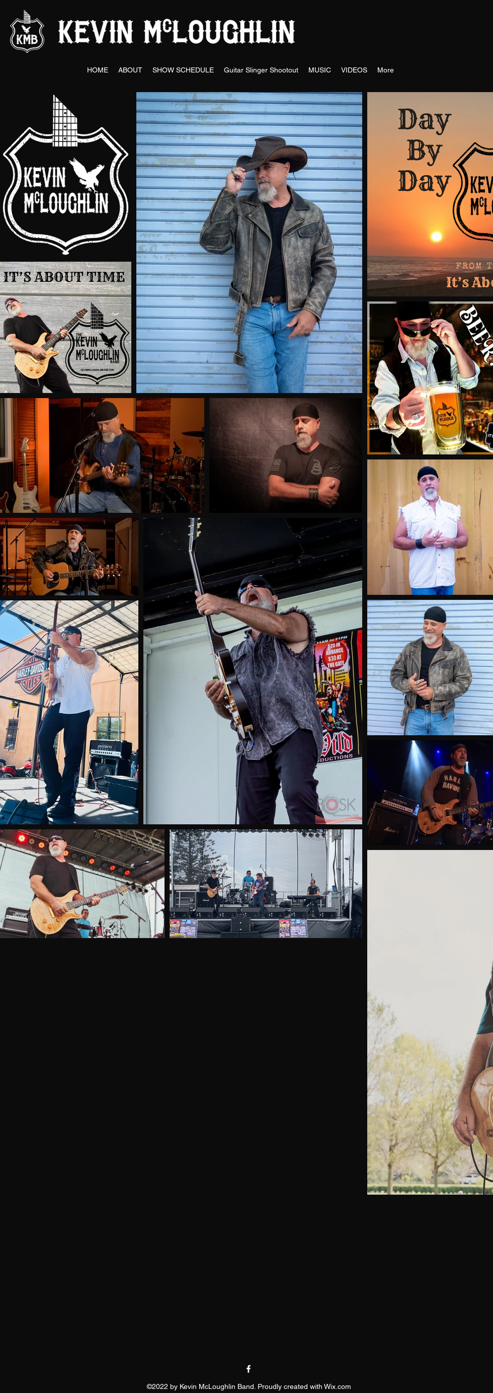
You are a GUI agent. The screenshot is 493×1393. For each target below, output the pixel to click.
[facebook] (248, 1369)
